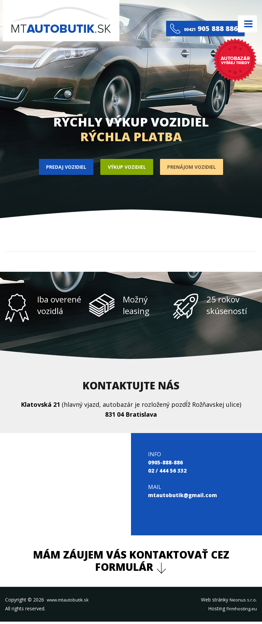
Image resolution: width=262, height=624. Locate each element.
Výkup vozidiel (126, 168)
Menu (244, 23)
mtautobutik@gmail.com (183, 497)
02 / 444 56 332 (167, 472)
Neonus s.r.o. (242, 601)
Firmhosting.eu (240, 610)
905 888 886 (193, 23)
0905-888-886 (165, 464)
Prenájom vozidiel (198, 168)
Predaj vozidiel (59, 168)
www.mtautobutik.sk (69, 601)
